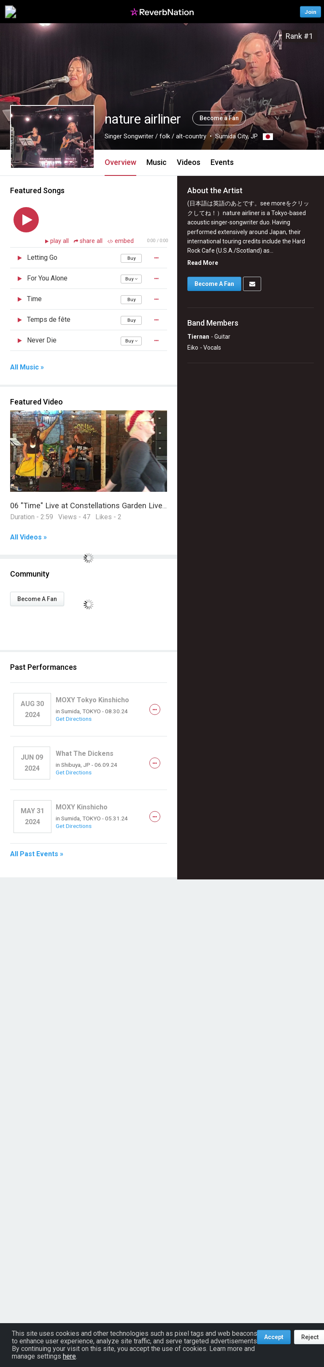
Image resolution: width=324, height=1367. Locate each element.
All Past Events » (36, 854)
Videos (188, 162)
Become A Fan (37, 599)
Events (222, 162)
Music (156, 162)
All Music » (27, 367)
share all (89, 241)
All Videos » (28, 537)
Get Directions (74, 718)
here (69, 1356)
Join (310, 11)
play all (60, 241)
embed (121, 241)
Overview (120, 162)
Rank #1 (299, 36)
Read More (202, 262)
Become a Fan (219, 118)
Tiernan (198, 336)
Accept (274, 1337)
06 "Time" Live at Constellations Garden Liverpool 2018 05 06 (115, 505)
